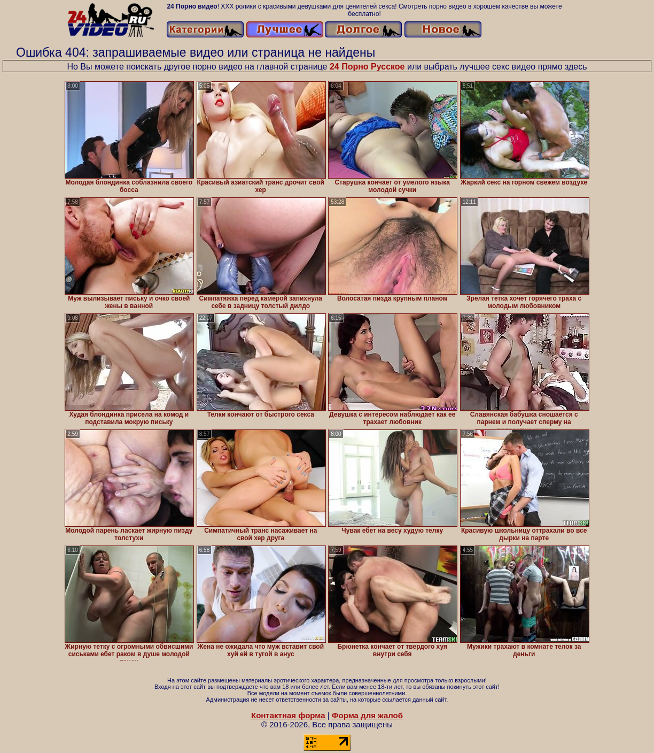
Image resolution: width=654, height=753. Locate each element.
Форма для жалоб (367, 715)
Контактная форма (288, 715)
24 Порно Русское (367, 66)
